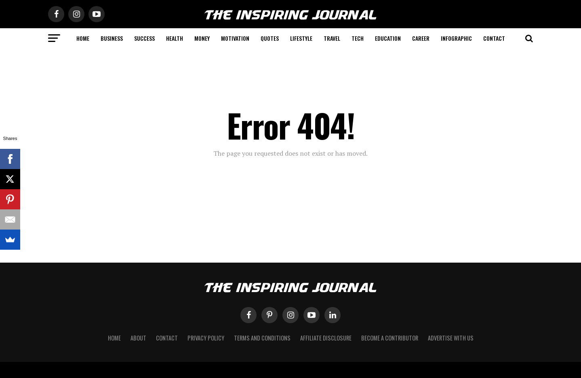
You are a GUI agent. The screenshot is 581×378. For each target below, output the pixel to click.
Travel (332, 38)
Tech (358, 38)
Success (144, 38)
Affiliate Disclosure (326, 338)
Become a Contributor (389, 338)
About (138, 338)
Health (174, 38)
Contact (494, 38)
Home (82, 38)
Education (388, 38)
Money (202, 38)
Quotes (270, 38)
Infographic (456, 38)
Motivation (235, 38)
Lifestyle (301, 38)
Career (420, 38)
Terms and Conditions (262, 338)
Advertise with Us (451, 338)
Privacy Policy (205, 338)
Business (112, 38)
